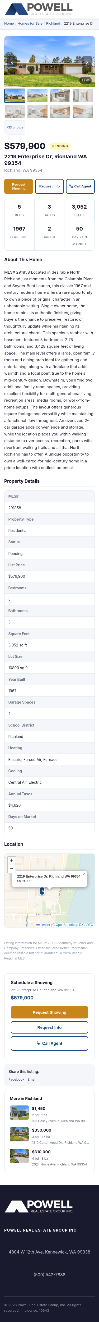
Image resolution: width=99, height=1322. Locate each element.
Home (9, 23)
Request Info (49, 186)
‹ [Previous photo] (12, 61)
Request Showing (19, 186)
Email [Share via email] (31, 1079)
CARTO (87, 925)
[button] (40, 888)
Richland (53, 23)
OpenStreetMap (67, 925)
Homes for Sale (30, 23)
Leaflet (43, 925)
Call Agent (80, 186)
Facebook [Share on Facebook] (16, 1079)
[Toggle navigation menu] (91, 9)
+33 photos (14, 127)
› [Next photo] (87, 61)
